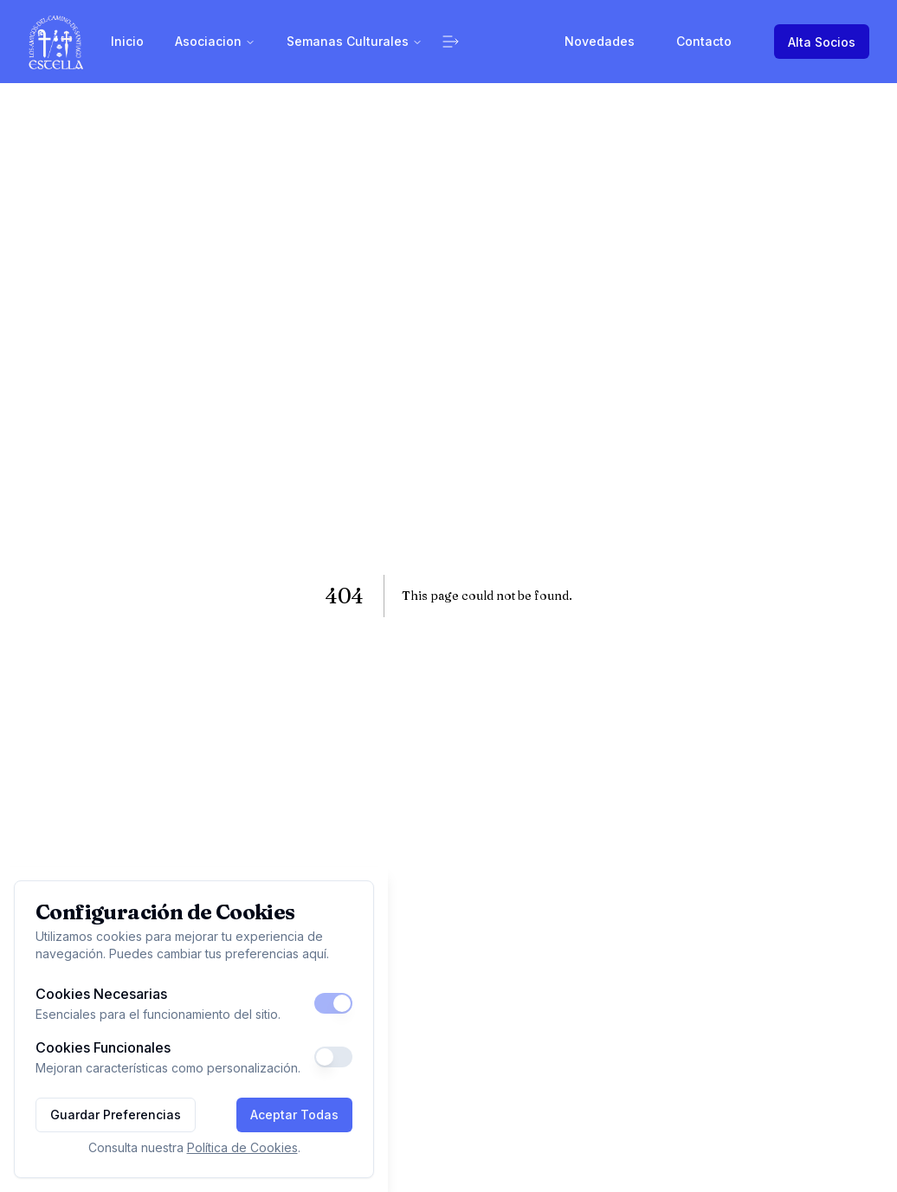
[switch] (333, 1003)
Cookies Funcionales (103, 1047)
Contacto (704, 41)
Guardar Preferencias (115, 1114)
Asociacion (215, 41)
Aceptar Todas (294, 1114)
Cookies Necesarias (101, 993)
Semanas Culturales (355, 41)
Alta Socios (821, 42)
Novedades (600, 41)
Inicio (127, 41)
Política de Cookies (242, 1147)
